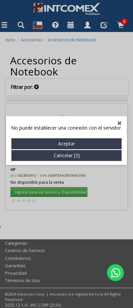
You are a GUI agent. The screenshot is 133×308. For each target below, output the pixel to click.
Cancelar (67, 150)
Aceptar (66, 138)
